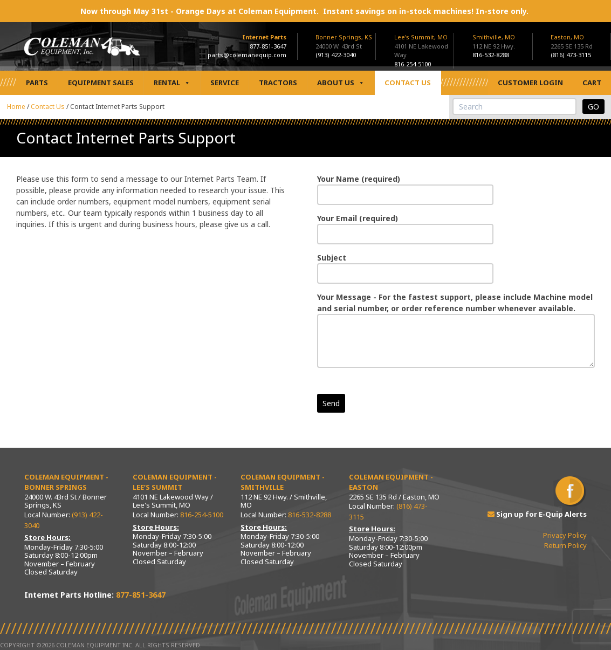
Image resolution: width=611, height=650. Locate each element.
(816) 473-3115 (571, 55)
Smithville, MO (493, 37)
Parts (37, 82)
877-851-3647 (268, 46)
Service (224, 82)
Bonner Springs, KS (343, 37)
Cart (591, 82)
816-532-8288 (490, 55)
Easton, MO (567, 37)
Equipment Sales (101, 82)
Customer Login (530, 82)
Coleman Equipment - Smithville (283, 482)
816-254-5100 (412, 64)
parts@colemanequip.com (247, 55)
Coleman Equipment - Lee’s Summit (175, 482)
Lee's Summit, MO (421, 37)
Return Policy (565, 545)
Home (16, 106)
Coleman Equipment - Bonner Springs (66, 482)
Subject (405, 265)
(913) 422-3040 (335, 55)
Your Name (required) (405, 187)
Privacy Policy (565, 535)
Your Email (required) (405, 226)
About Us (341, 83)
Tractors (278, 82)
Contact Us (408, 82)
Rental (172, 83)
